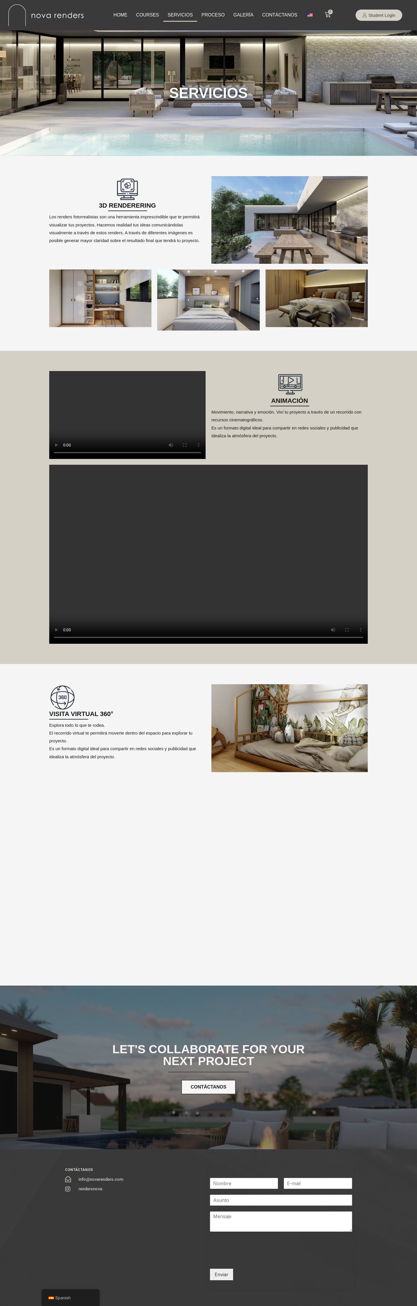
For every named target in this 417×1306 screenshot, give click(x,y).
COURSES (147, 14)
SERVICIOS (180, 14)
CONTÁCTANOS (279, 14)
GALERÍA (243, 14)
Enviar (221, 1274)
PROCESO (213, 14)
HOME (120, 14)
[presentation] (254, 1259)
